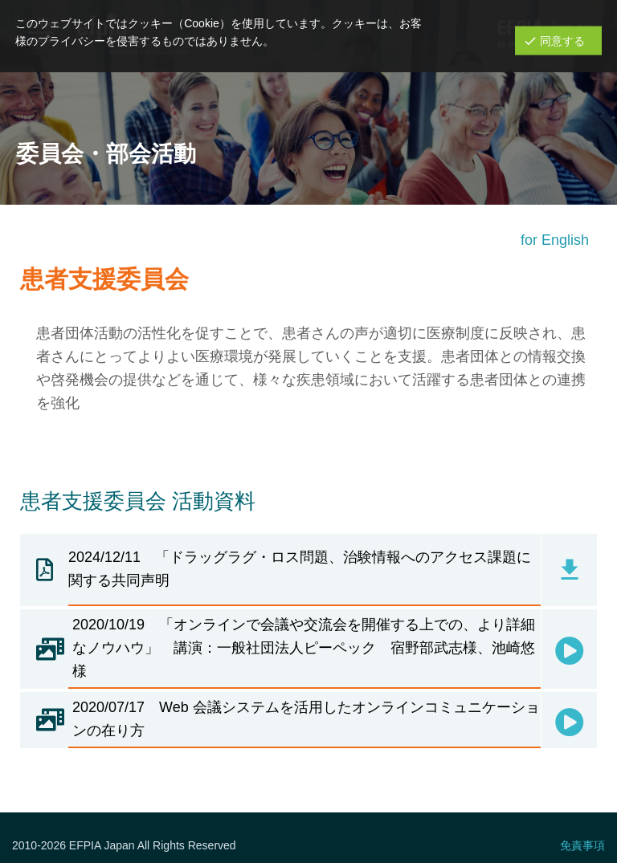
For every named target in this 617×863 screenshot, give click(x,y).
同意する (562, 40)
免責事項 (582, 845)
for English (555, 240)
